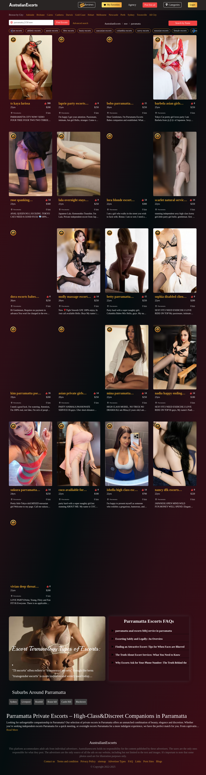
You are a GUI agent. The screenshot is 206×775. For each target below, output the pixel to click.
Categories (172, 4)
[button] (193, 30)
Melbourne (101, 15)
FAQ (130, 761)
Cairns (50, 15)
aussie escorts (52, 30)
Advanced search (80, 23)
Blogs (159, 761)
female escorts (180, 30)
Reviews (87, 4)
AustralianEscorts (113, 24)
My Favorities (112, 5)
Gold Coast (80, 15)
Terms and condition (67, 761)
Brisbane (41, 15)
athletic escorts (34, 30)
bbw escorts (68, 30)
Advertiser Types (117, 761)
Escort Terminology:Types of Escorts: (56, 649)
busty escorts (85, 30)
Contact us (49, 761)
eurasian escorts (161, 30)
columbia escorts (124, 30)
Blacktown (81, 702)
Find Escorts (61, 22)
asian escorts (16, 30)
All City (153, 15)
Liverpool (26, 702)
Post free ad (150, 5)
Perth (123, 15)
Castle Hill (66, 702)
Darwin (69, 15)
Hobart (91, 15)
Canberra (59, 15)
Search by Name (182, 23)
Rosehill (39, 702)
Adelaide (30, 15)
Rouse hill (52, 702)
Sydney (131, 15)
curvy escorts (143, 30)
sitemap (102, 761)
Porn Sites (148, 761)
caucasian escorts (104, 30)
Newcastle (113, 15)
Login (192, 5)
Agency (132, 4)
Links (138, 761)
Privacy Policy (88, 761)
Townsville (142, 15)
